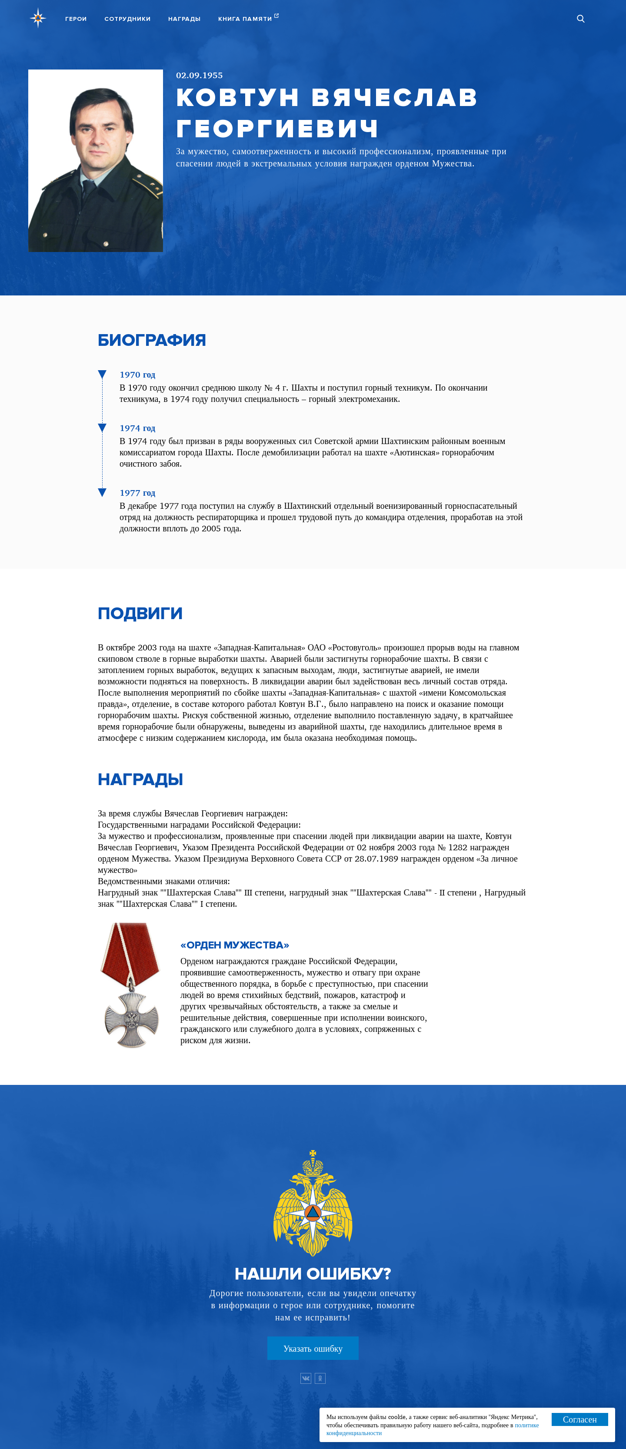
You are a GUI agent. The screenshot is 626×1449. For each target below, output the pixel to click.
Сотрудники (127, 19)
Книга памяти (245, 19)
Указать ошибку (313, 1348)
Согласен (580, 1419)
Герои (76, 19)
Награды (184, 19)
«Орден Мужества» (235, 945)
